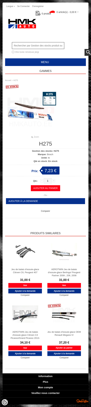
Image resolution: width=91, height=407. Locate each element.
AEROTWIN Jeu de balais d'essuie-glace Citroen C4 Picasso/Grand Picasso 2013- (25, 335)
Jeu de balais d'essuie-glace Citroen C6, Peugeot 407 (25, 271)
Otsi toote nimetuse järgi (27, 52)
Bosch (50, 154)
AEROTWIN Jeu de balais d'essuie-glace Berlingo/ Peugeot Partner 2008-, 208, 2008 (64, 272)
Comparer (45, 211)
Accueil (8, 80)
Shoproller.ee (82, 401)
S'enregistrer (38, 6)
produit (43, 13)
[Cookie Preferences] (5, 402)
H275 (15, 80)
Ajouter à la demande (23, 201)
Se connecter (23, 6)
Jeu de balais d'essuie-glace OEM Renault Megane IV (64, 333)
